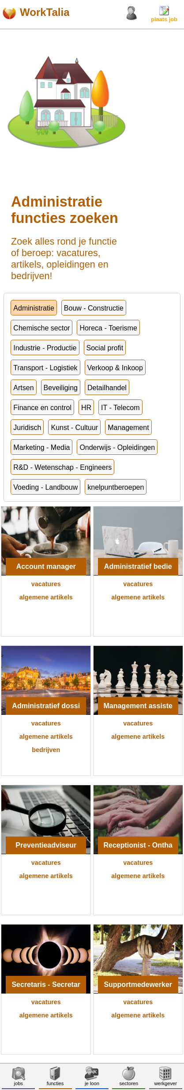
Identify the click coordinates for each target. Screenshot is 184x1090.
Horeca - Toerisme (108, 328)
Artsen (23, 387)
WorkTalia (44, 12)
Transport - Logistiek (45, 368)
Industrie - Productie (44, 348)
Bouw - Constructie (94, 308)
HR (86, 407)
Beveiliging (61, 387)
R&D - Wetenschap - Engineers (62, 467)
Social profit (105, 348)
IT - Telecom (120, 407)
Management (128, 427)
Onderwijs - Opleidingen (117, 447)
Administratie (33, 308)
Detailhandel (107, 387)
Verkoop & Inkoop (115, 368)
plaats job (164, 17)
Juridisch (27, 427)
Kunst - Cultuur (74, 427)
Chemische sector (41, 328)
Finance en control (42, 407)
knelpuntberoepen (115, 487)
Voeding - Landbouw (45, 487)
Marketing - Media (41, 447)
